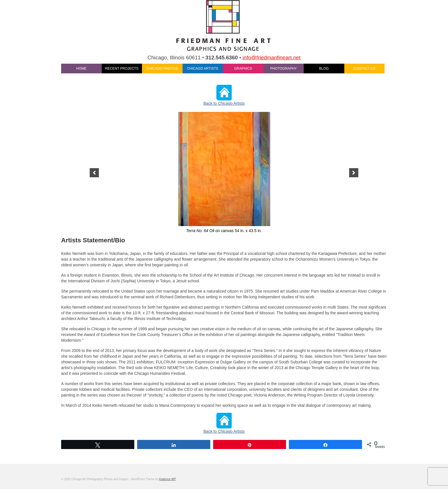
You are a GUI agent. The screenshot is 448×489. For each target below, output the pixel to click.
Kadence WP (167, 479)
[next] (353, 172)
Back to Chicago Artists (224, 103)
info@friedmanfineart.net (272, 58)
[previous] (94, 172)
